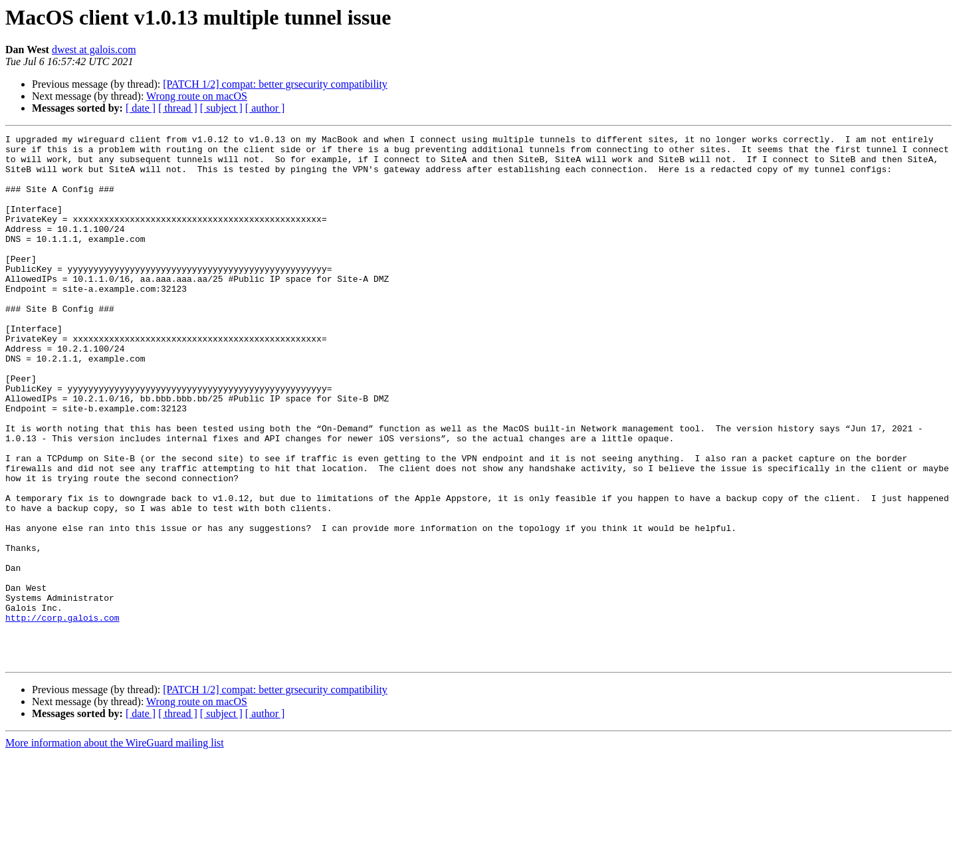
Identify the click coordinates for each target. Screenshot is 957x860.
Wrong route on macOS (196, 96)
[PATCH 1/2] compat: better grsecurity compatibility (275, 84)
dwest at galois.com (94, 49)
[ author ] (265, 108)
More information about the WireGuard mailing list (114, 848)
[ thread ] (177, 108)
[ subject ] (221, 108)
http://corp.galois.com (62, 715)
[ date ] (141, 108)
